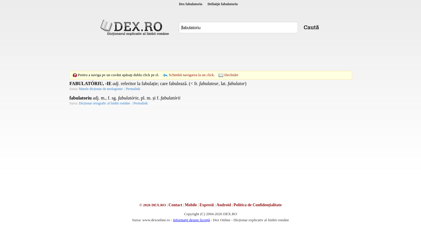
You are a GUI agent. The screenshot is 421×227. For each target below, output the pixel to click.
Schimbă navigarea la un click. (192, 75)
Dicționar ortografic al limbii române (104, 103)
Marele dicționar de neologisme (101, 89)
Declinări (231, 75)
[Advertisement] (210, 53)
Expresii (207, 205)
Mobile (191, 205)
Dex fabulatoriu (190, 4)
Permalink (133, 89)
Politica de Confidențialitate (258, 205)
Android (224, 205)
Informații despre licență (191, 220)
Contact (175, 205)
